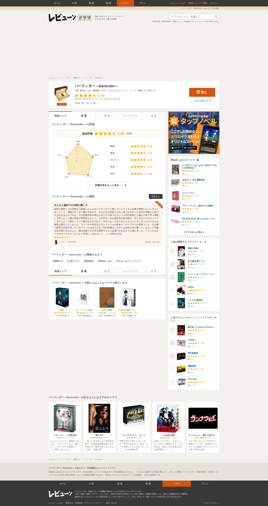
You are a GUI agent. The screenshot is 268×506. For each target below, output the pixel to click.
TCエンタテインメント (118, 90)
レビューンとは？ (178, 3)
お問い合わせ (111, 503)
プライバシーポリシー (94, 503)
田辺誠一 (130, 316)
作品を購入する (203, 100)
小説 (74, 3)
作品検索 (216, 16)
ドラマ (125, 3)
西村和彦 (156, 21)
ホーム (57, 3)
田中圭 (63, 316)
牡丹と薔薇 (107, 310)
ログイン (214, 3)
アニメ (142, 3)
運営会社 (69, 503)
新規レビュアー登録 (198, 3)
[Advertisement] (134, 51)
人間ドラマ (151, 90)
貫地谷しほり (85, 90)
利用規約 (79, 503)
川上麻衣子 (108, 316)
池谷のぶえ (177, 21)
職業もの (142, 90)
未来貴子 (187, 21)
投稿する (156, 196)
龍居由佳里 (166, 21)
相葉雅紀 (96, 90)
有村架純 (86, 316)
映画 (109, 3)
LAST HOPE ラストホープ (131, 310)
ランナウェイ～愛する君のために (206, 21)
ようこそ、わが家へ (85, 310)
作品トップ (60, 115)
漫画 (92, 3)
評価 (84, 115)
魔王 (63, 310)
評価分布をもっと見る (107, 185)
